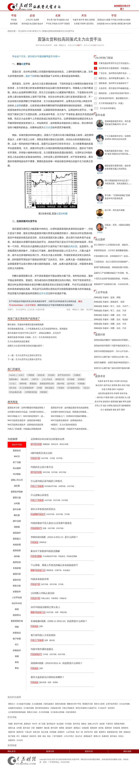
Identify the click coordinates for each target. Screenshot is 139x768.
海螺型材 (46, 444)
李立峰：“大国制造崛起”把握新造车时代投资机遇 (117, 196)
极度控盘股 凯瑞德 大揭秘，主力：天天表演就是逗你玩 (32, 337)
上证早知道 (101, 292)
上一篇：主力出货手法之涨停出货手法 (25, 355)
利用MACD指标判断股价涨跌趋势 (81, 416)
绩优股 (121, 397)
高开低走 (124, 381)
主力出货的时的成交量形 (19, 341)
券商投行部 (59, 379)
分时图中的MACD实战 (17, 412)
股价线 (52, 640)
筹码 (125, 401)
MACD (108, 24)
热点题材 (33, 24)
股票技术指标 (119, 724)
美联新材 (43, 392)
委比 (119, 385)
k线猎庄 (54, 425)
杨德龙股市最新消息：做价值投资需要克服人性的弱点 (118, 167)
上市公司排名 (47, 379)
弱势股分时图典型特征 (82, 412)
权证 (124, 385)
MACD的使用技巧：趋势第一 (36, 416)
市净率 (117, 381)
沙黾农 (100, 232)
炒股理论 (11, 740)
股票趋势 (93, 728)
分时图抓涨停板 (31, 392)
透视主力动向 (32, 712)
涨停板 (114, 24)
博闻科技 (49, 570)
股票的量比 (13, 379)
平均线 (114, 20)
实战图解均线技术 (38, 514)
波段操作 (68, 728)
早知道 (14, 20)
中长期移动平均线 (50, 556)
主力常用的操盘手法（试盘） (109, 103)
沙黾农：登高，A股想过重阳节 (117, 226)
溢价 (105, 405)
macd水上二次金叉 (16, 375)
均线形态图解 (36, 556)
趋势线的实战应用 (35, 425)
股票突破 (114, 401)
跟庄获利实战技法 (42, 708)
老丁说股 (41, 724)
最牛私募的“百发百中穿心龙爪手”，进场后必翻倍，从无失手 (34, 333)
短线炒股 (101, 24)
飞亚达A (86, 388)
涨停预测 (13, 24)
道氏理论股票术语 (105, 393)
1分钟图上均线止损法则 (42, 593)
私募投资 (105, 736)
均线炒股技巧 (36, 528)
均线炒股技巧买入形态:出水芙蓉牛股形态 (51, 523)
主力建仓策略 (28, 708)
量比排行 (24, 379)
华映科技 (42, 542)
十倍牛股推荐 (57, 736)
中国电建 (81, 384)
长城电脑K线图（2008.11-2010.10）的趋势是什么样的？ (59, 621)
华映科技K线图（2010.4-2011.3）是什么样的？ (54, 537)
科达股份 (66, 570)
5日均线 (59, 458)
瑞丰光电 (12, 388)
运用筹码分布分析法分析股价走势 (47, 439)
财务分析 (36, 732)
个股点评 (28, 732)
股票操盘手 (88, 736)
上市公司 (29, 20)
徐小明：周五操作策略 (115, 210)
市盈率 (75, 20)
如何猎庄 (111, 708)
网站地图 (127, 751)
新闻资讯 (124, 728)
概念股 (46, 728)
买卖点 (121, 736)
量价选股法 (49, 388)
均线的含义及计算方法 (42, 467)
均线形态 (61, 556)
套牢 (119, 410)
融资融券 (108, 410)
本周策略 (52, 732)
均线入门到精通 (15, 429)
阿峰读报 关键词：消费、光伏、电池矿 (111, 319)
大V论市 (19, 740)
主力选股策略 (37, 704)
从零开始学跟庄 (112, 704)
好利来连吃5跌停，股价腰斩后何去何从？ (115, 98)
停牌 (56, 612)
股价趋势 (42, 682)
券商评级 (22, 384)
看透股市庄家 (87, 704)
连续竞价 (106, 401)
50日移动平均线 (51, 486)
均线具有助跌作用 (40, 579)
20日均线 (56, 500)
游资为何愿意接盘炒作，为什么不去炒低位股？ (115, 351)
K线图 (107, 20)
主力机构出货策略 (57, 712)
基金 (44, 736)
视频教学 (39, 728)
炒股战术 (24, 736)
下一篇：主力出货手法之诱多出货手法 (25, 359)
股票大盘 (11, 728)
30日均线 (46, 472)
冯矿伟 (56, 20)
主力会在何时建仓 (105, 108)
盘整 (129, 401)
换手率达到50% (64, 375)
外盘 (103, 389)
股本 (114, 389)
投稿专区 (32, 736)
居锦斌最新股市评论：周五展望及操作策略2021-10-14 (118, 122)
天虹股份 (51, 375)
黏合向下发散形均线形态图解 (45, 551)
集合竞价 (99, 385)
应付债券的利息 (73, 388)
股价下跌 (30, 76)
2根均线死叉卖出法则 (41, 453)
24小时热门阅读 (104, 57)
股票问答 (100, 334)
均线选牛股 (35, 458)
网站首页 (12, 751)
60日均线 (62, 472)
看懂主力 (36, 31)
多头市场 (98, 401)
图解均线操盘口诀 (38, 570)
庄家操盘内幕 (55, 708)
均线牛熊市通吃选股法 (42, 649)
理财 (120, 732)
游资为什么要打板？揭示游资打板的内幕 (112, 368)
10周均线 (62, 486)
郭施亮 (67, 24)
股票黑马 (102, 732)
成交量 (102, 724)
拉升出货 (43, 293)
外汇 (18, 736)
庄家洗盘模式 (48, 704)
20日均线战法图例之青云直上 (45, 607)
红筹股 (77, 24)
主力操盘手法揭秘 (23, 704)
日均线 (52, 458)
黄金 (49, 736)
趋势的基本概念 (34, 420)
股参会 (83, 724)
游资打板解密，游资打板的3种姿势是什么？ (113, 362)
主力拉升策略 (124, 704)
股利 (123, 410)
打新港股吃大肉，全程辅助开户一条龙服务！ (114, 256)
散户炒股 (11, 736)
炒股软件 (61, 732)
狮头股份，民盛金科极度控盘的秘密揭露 (26, 324)
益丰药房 (70, 384)
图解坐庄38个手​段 (74, 704)
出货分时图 (62, 213)
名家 (58, 15)
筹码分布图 (64, 444)
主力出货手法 (21, 310)
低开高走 (107, 385)
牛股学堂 (109, 724)
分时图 (120, 20)
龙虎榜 (36, 20)
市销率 (83, 24)
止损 (116, 397)
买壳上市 (98, 405)
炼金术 (40, 24)
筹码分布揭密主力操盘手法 (86, 708)
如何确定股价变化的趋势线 (76, 408)
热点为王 (78, 736)
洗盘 (128, 385)
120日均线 (50, 514)
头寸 (102, 410)
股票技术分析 (14, 408)
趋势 (19, 105)
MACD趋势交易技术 (16, 420)
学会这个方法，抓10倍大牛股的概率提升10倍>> (36, 56)
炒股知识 (127, 732)
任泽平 (61, 24)
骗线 (120, 401)
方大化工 (12, 384)
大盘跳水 (120, 389)
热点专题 (44, 732)
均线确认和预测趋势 (32, 429)
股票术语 (100, 376)
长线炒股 (116, 728)
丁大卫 (100, 143)
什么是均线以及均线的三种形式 (46, 481)
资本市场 (123, 393)
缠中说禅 (127, 24)
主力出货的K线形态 (68, 425)
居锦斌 (100, 129)
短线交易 (40, 375)
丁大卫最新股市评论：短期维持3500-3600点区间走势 (118, 137)
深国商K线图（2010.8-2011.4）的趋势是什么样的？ (57, 663)
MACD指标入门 (14, 416)
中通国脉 (30, 375)
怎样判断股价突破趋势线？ (33, 408)
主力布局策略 (44, 712)
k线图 (10, 724)
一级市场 (99, 397)
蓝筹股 (92, 20)
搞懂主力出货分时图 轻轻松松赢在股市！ (26, 346)
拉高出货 (72, 246)
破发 (114, 410)
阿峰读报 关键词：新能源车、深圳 (109, 302)
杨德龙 (62, 20)
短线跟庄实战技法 (15, 708)
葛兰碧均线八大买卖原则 (43, 635)
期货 (96, 732)
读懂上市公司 (93, 724)
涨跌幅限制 (126, 405)
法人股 (127, 397)
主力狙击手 (102, 708)
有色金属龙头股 (15, 392)
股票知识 (101, 20)
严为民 (49, 24)
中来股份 (60, 388)
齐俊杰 (55, 24)
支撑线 (55, 682)
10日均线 (44, 458)
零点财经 (22, 31)
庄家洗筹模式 (71, 712)
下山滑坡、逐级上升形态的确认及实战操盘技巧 (54, 565)
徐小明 (100, 217)
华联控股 (63, 612)
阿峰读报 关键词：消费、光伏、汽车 (110, 315)
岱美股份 (81, 379)
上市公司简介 (69, 736)
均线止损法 (45, 598)
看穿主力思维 (99, 704)
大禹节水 (34, 379)
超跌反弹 (117, 405)
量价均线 (60, 384)
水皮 (67, 20)
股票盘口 (77, 728)
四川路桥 (70, 379)
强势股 (120, 24)
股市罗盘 (76, 724)
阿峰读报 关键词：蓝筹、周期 (107, 297)
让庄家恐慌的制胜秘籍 (17, 712)
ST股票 (106, 397)
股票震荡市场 (112, 732)
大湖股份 (76, 375)
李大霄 (50, 20)
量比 (87, 20)
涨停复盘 (25, 24)
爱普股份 (33, 384)
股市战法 (113, 736)
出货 (23, 64)
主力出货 (48, 127)
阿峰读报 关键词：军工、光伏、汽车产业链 (113, 306)
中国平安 (58, 570)
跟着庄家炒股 (60, 704)
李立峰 (100, 203)
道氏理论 (90, 24)
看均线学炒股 (36, 444)
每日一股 (79, 732)
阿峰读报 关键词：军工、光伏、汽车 (110, 311)
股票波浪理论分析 (47, 384)
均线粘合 (63, 598)
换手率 (81, 20)
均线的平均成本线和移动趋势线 (80, 429)
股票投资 (108, 728)
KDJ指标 (126, 20)
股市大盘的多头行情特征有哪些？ (47, 677)
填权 (112, 397)
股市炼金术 (51, 724)
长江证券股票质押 (26, 388)
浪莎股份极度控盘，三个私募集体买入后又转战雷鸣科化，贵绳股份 (38, 329)
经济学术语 (88, 732)
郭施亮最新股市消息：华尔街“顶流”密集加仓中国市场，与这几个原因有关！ (117, 154)
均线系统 (54, 598)
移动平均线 (18, 724)
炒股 (44, 528)
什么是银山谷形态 (40, 495)
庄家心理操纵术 (68, 708)
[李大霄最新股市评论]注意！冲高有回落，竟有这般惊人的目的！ (118, 183)
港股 (39, 736)
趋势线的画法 (76, 420)
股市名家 (100, 115)
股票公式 (97, 736)
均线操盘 (34, 542)
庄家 (29, 31)
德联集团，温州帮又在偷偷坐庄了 (111, 83)
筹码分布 (54, 444)
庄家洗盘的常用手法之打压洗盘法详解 (113, 63)
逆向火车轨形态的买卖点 (43, 509)
